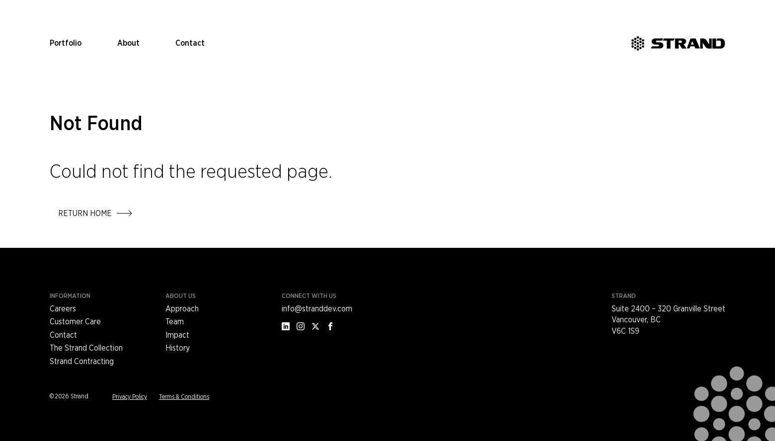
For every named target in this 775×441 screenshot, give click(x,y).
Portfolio (65, 43)
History (177, 348)
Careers (63, 309)
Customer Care (75, 322)
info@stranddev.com (317, 309)
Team (174, 322)
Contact (190, 43)
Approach (182, 309)
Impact (177, 335)
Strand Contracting (82, 362)
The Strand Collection (86, 348)
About (128, 43)
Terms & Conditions (184, 397)
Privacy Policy (129, 397)
